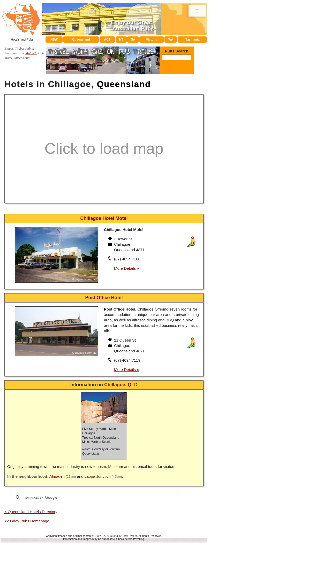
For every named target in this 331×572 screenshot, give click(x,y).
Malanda (31, 53)
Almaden (57, 476)
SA (133, 39)
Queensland (81, 39)
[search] (94, 497)
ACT (107, 39)
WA (170, 39)
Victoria (151, 39)
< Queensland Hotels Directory (30, 511)
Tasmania (192, 39)
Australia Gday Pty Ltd (123, 535)
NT (121, 39)
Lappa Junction (97, 476)
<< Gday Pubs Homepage (26, 521)
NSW (54, 39)
